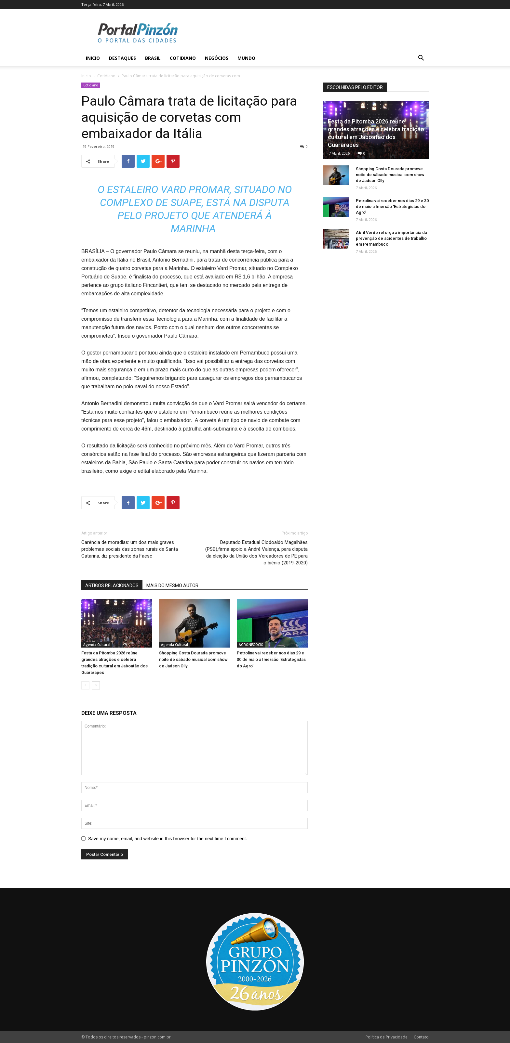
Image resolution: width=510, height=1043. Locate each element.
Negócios (216, 58)
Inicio (93, 58)
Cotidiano (183, 58)
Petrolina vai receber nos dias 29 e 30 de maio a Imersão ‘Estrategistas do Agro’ (271, 659)
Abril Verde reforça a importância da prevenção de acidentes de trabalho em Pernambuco (391, 238)
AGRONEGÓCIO (251, 644)
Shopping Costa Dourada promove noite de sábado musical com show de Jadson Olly (193, 659)
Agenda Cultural (96, 644)
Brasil (153, 58)
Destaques (122, 58)
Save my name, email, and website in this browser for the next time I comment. (167, 838)
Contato (421, 1037)
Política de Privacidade (387, 1037)
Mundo (246, 58)
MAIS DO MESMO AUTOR (172, 585)
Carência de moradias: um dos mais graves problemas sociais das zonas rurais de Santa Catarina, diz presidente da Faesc (129, 549)
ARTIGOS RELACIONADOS (112, 585)
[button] (421, 59)
